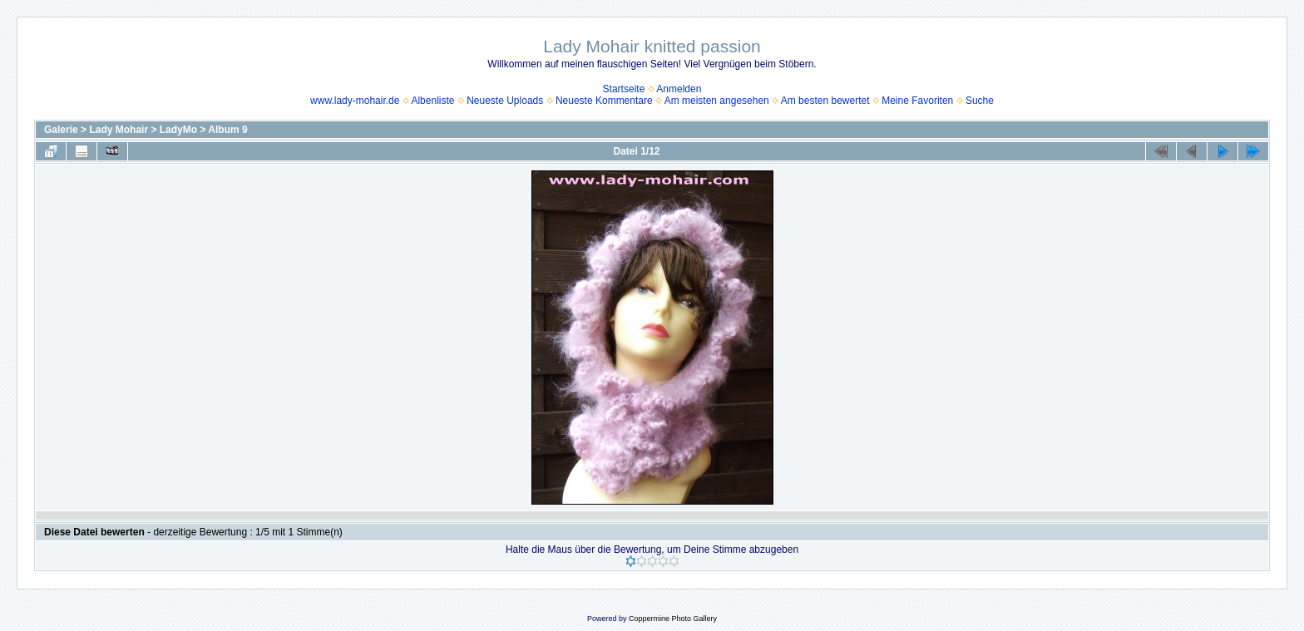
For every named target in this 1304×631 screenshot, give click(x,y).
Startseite (624, 89)
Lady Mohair (118, 130)
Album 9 (227, 130)
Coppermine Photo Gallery (673, 618)
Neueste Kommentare (604, 100)
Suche (980, 100)
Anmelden (678, 89)
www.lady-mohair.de (354, 100)
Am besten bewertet (825, 100)
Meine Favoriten (917, 100)
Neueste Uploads (505, 100)
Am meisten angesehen (716, 100)
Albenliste (432, 100)
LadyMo (178, 130)
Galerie (61, 130)
